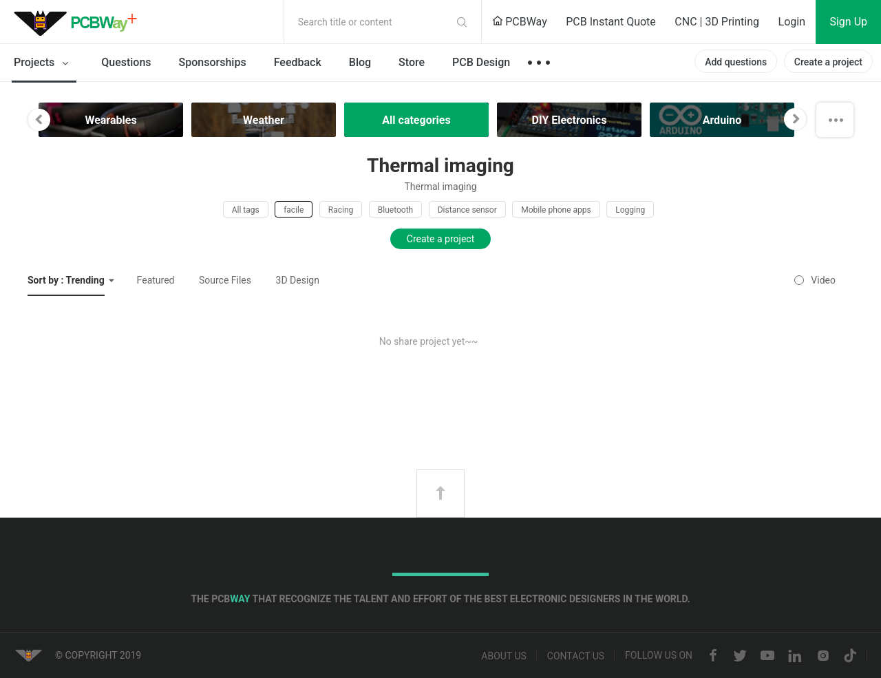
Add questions (736, 61)
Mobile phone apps (556, 210)
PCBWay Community (79, 22)
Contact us (575, 655)
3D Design (297, 280)
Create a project (828, 61)
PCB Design (481, 62)
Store (412, 62)
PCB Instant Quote (611, 21)
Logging (630, 210)
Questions (126, 62)
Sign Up (848, 21)
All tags (245, 210)
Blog (360, 62)
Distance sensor (467, 210)
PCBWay (519, 21)
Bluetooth (395, 210)
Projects (44, 63)
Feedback (297, 62)
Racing (341, 210)
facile (294, 210)
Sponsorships (212, 62)
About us (504, 655)
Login (791, 21)
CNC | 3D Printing (717, 21)
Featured (156, 280)
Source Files (225, 280)
